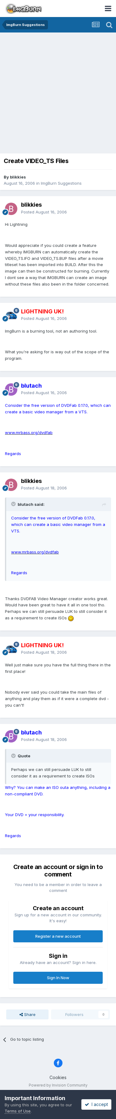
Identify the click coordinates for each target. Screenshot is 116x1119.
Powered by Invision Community (58, 1085)
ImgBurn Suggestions (61, 183)
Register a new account (58, 936)
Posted (44, 211)
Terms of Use (18, 1110)
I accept (96, 1104)
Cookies (58, 1077)
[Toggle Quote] (14, 503)
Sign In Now (58, 977)
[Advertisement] (58, 94)
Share (27, 1014)
